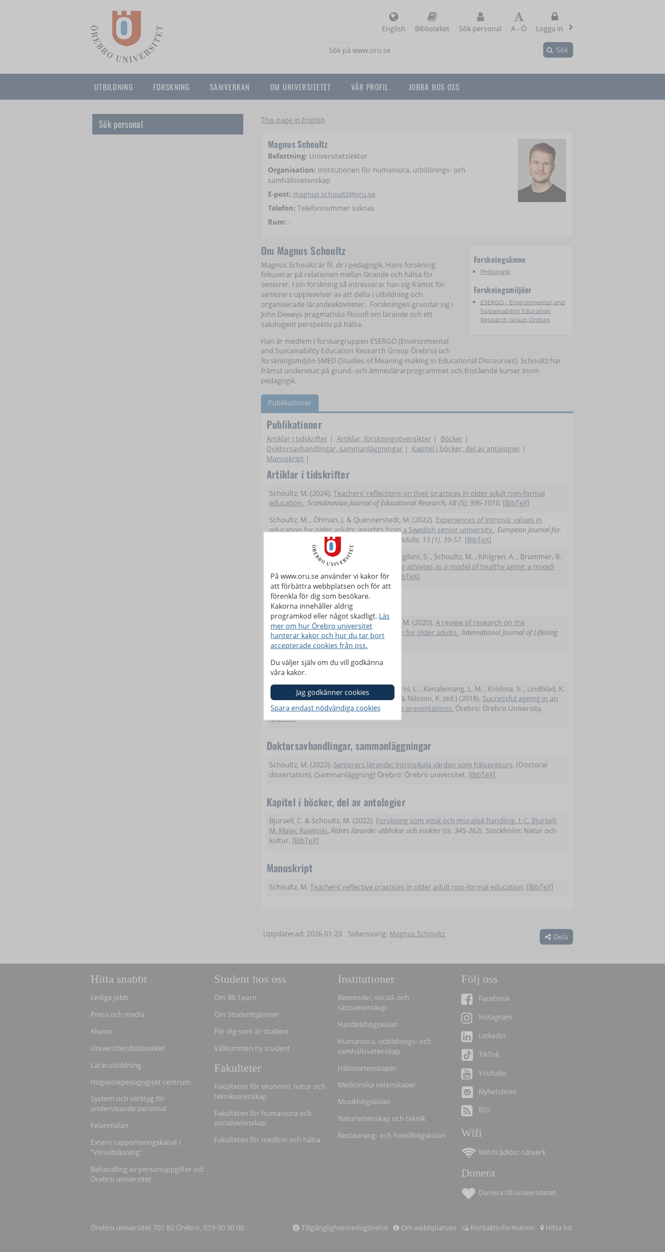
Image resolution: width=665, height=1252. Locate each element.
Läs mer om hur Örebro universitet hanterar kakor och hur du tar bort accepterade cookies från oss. (330, 631)
